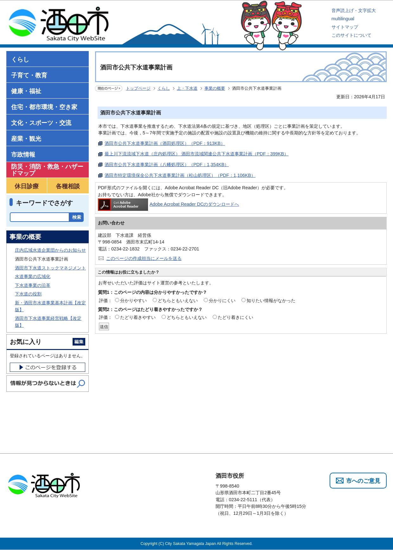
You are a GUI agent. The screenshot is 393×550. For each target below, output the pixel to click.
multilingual (343, 18)
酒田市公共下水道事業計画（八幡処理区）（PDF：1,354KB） (167, 164)
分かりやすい (133, 300)
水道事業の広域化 (32, 276)
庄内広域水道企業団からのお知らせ (50, 250)
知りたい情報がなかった (271, 300)
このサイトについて (351, 35)
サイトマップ (345, 26)
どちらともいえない (178, 300)
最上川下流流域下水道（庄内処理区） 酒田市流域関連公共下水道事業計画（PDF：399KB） (196, 153)
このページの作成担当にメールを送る (144, 258)
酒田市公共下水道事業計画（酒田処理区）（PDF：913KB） (165, 143)
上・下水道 (187, 88)
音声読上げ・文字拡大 (354, 10)
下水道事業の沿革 (32, 285)
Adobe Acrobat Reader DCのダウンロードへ (168, 204)
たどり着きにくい (235, 317)
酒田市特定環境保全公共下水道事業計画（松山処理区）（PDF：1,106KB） (180, 175)
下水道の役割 (28, 293)
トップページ (138, 88)
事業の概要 (214, 88)
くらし (164, 88)
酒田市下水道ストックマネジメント (50, 267)
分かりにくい (222, 300)
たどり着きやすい (138, 317)
